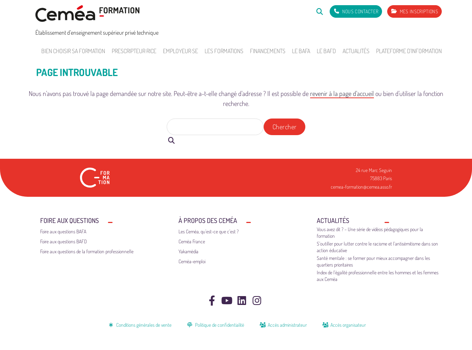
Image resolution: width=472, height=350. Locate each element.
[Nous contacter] (356, 11)
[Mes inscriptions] (414, 11)
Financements (267, 51)
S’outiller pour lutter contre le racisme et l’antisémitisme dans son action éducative (377, 246)
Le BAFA (301, 51)
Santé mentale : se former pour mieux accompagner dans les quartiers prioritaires (373, 261)
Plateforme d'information (409, 51)
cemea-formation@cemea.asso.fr (361, 186)
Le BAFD (326, 51)
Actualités (356, 51)
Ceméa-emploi (191, 261)
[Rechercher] (319, 11)
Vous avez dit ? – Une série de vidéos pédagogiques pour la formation (370, 232)
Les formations (224, 51)
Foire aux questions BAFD (63, 241)
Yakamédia (188, 251)
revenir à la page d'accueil (342, 93)
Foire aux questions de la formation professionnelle (86, 251)
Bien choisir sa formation (73, 51)
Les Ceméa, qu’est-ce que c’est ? (208, 231)
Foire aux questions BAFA (63, 231)
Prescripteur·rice (134, 51)
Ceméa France (191, 241)
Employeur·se (180, 51)
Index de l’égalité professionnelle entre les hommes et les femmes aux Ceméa (377, 275)
